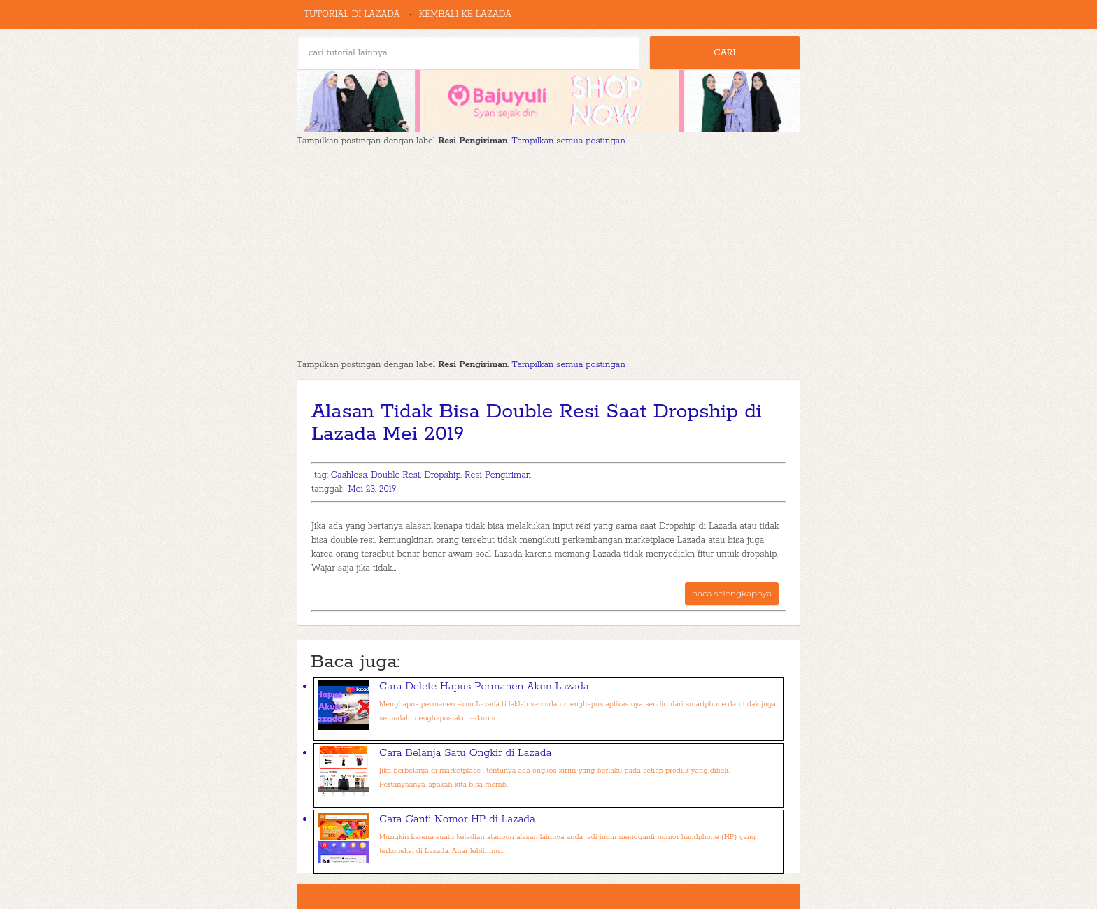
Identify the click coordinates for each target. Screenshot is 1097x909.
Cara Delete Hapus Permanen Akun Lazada (484, 686)
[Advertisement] (548, 253)
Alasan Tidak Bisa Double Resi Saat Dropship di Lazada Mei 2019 (536, 423)
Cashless (349, 475)
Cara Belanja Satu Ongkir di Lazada (465, 752)
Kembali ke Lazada (465, 14)
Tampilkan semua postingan (568, 141)
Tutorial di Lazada (352, 14)
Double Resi (395, 475)
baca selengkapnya (732, 593)
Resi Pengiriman (498, 475)
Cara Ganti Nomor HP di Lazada (457, 819)
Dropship (442, 475)
